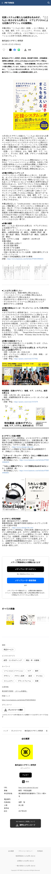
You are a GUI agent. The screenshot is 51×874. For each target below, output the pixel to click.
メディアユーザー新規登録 (25, 580)
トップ (5, 731)
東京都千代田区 (7, 691)
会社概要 (11, 851)
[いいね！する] (4, 50)
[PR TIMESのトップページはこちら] (9, 3)
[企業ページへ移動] (25, 753)
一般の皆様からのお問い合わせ (25, 866)
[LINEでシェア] (19, 50)
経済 (30, 676)
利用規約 (40, 851)
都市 (36, 671)
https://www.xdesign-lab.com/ (22, 447)
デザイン (7, 676)
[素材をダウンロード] (25, 50)
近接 (36, 681)
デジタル (39, 676)
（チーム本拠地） (20, 691)
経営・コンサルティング (13, 660)
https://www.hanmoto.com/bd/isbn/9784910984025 (25, 259)
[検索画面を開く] (48, 2)
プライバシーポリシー (25, 851)
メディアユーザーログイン (25, 569)
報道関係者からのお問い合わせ (25, 856)
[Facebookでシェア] (14, 50)
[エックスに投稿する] (10, 50)
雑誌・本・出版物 (32, 660)
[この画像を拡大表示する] (10, 619)
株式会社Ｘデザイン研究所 (34, 731)
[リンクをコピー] (29, 50)
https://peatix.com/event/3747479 (26, 402)
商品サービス (9, 649)
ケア (29, 671)
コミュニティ (9, 681)
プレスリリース (16, 731)
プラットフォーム (24, 681)
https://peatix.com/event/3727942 (26, 359)
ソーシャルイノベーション (13, 671)
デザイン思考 (19, 676)
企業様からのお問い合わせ (25, 861)
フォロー (25, 775)
